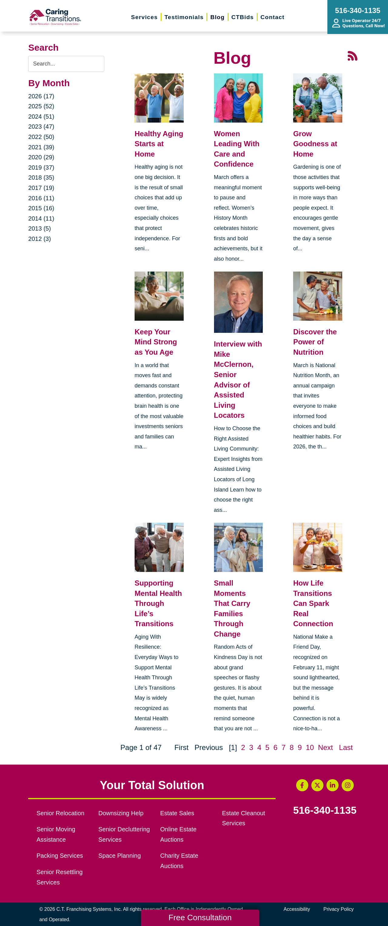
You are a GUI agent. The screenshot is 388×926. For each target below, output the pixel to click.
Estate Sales (177, 813)
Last (346, 747)
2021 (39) (41, 147)
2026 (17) (41, 96)
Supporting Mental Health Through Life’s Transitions (158, 603)
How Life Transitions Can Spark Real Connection (313, 603)
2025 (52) (41, 106)
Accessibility (297, 909)
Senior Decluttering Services (124, 834)
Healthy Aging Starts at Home (159, 144)
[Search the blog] (66, 64)
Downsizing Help (121, 813)
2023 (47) (41, 126)
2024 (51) (41, 116)
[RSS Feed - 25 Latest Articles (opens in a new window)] (352, 55)
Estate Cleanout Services (243, 818)
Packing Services (60, 855)
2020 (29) (41, 157)
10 (310, 747)
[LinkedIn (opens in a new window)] (332, 785)
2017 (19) (41, 187)
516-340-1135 (324, 810)
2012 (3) (39, 238)
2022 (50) (41, 136)
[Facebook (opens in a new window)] (302, 785)
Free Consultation (200, 917)
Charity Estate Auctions (179, 860)
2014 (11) (41, 218)
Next (325, 747)
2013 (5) (39, 228)
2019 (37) (41, 167)
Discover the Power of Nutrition (315, 342)
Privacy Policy (338, 909)
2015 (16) (41, 208)
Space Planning (120, 855)
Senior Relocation (61, 813)
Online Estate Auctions (178, 834)
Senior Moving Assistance (56, 834)
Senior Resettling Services (60, 877)
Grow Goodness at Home (315, 144)
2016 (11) (41, 198)
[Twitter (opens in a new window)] (317, 785)
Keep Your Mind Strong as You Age (156, 342)
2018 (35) (41, 177)
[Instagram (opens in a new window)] (348, 785)
